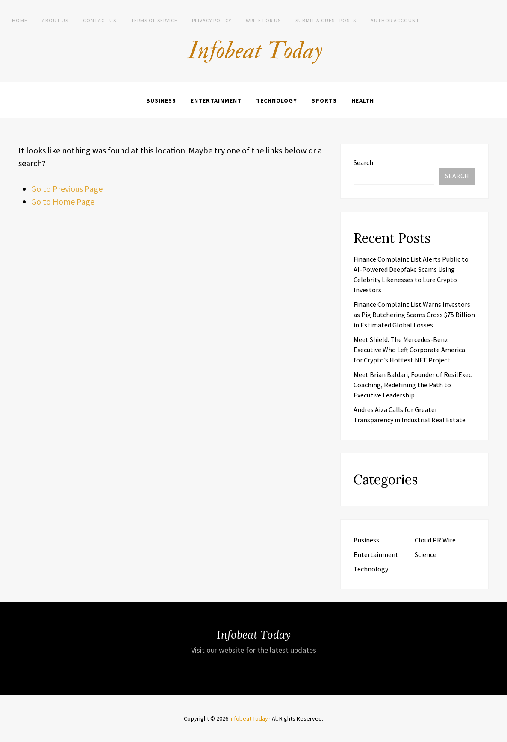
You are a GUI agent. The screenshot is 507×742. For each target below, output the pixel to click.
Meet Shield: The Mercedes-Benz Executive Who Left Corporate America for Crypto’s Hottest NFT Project (409, 349)
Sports (324, 100)
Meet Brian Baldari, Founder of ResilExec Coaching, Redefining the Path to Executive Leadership (413, 384)
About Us (55, 20)
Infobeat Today (249, 718)
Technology (276, 100)
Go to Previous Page (67, 188)
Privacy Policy (211, 20)
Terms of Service (154, 20)
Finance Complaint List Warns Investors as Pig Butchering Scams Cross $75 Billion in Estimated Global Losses (414, 314)
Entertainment (216, 100)
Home (19, 20)
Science (425, 554)
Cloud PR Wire (435, 540)
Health (362, 100)
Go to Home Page (62, 201)
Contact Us (99, 20)
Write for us (263, 20)
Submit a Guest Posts (325, 20)
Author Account (395, 20)
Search (363, 162)
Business (161, 100)
